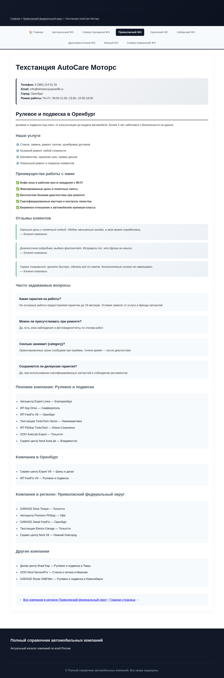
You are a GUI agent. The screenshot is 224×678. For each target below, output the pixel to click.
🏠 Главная (36, 32)
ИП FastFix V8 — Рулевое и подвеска (44, 478)
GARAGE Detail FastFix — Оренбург (43, 521)
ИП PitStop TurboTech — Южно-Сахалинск (47, 427)
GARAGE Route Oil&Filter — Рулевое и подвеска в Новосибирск (61, 578)
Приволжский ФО (130, 32)
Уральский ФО (159, 32)
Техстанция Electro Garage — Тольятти (45, 528)
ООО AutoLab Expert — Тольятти (41, 434)
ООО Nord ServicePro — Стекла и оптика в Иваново (54, 572)
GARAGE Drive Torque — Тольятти (42, 508)
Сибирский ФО (186, 32)
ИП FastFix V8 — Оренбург (37, 414)
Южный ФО (111, 42)
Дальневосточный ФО (81, 42)
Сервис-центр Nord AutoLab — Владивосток (48, 440)
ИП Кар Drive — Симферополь (40, 408)
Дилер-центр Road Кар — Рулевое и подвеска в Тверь (55, 565)
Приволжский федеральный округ (42, 18)
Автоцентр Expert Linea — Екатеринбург (46, 401)
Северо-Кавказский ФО (141, 42)
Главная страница (122, 600)
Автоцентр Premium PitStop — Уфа (42, 515)
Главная (15, 18)
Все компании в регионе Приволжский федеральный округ (65, 600)
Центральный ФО (63, 32)
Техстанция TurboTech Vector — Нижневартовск (51, 421)
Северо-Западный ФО (96, 32)
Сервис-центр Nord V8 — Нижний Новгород (48, 535)
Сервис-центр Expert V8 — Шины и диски (47, 471)
